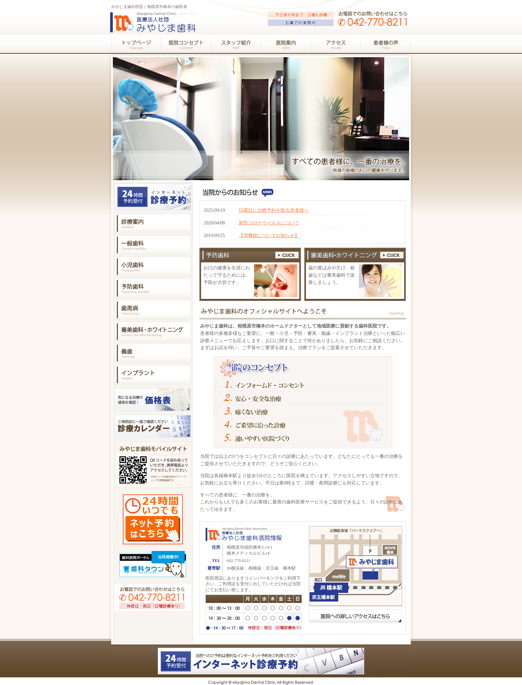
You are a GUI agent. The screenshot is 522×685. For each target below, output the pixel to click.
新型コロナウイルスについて (269, 222)
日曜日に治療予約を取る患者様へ (274, 210)
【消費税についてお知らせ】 (269, 235)
